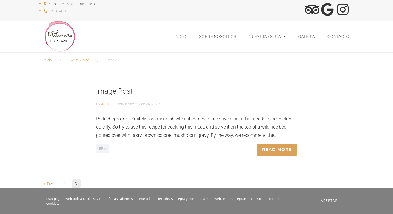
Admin (106, 104)
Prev (49, 183)
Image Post (115, 91)
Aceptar (329, 201)
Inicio (48, 60)
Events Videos (79, 60)
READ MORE (277, 149)
